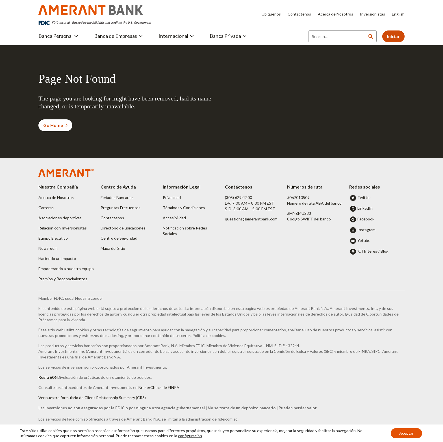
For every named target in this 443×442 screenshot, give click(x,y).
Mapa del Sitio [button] (113, 248)
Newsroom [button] (48, 248)
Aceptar (406, 433)
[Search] (337, 36)
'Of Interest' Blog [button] (372, 251)
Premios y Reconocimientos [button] (62, 278)
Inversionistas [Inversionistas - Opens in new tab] (372, 14)
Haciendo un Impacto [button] (57, 258)
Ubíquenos (271, 14)
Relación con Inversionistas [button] (62, 228)
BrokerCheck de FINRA (158, 387)
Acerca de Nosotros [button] (56, 197)
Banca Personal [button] (58, 36)
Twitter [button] (364, 197)
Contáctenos (299, 14)
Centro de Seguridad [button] (119, 238)
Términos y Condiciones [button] (184, 207)
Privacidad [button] (172, 197)
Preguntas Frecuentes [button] (120, 207)
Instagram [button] (366, 229)
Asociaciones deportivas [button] (60, 217)
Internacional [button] (176, 36)
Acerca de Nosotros (335, 14)
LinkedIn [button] (365, 208)
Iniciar (393, 36)
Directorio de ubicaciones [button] (123, 228)
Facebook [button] (365, 218)
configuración (190, 435)
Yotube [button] (363, 240)
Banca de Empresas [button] (118, 36)
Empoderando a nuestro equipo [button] (66, 268)
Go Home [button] (55, 125)
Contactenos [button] (112, 217)
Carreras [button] (46, 207)
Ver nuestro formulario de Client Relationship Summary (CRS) (92, 397)
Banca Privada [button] (228, 36)
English (398, 14)
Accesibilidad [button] (174, 217)
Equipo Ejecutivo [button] (53, 238)
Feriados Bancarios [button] (117, 197)
